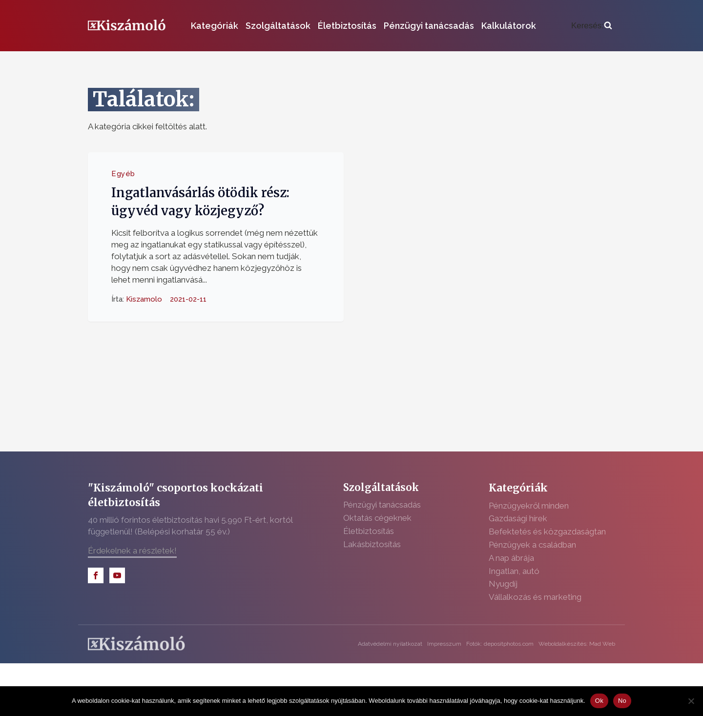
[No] (691, 701)
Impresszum (444, 643)
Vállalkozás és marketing (535, 597)
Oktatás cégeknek (377, 518)
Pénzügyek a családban (532, 545)
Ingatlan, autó (514, 571)
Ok (599, 700)
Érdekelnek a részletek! (132, 550)
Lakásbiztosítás (372, 544)
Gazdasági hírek (518, 518)
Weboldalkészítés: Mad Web (576, 643)
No (622, 700)
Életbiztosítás (347, 25)
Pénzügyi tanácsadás (429, 25)
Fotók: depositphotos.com (500, 643)
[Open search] (591, 25)
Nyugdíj (503, 584)
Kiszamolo (144, 299)
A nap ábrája (511, 558)
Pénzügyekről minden (529, 506)
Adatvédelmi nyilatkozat (390, 643)
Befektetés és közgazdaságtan (547, 531)
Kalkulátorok (508, 25)
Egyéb (123, 173)
